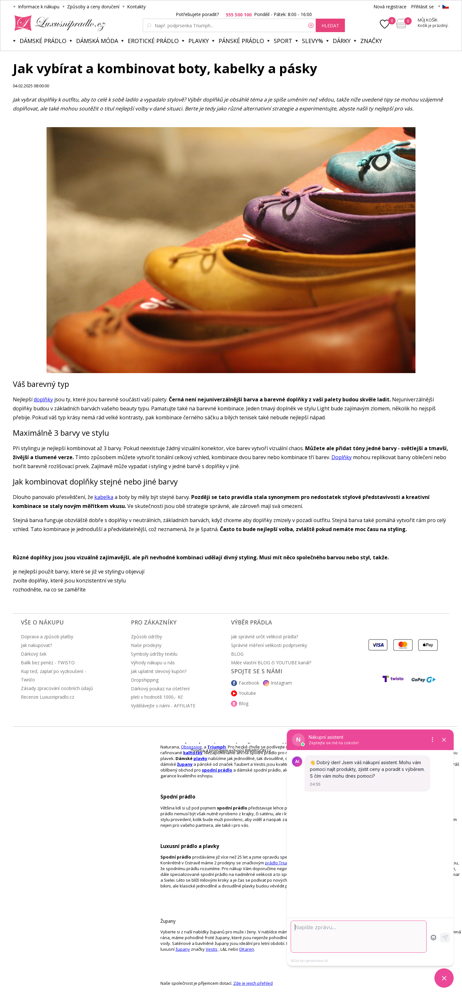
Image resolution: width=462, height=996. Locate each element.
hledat (330, 25)
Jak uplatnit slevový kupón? (158, 671)
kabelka (103, 497)
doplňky (43, 399)
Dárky (342, 41)
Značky (371, 41)
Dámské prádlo (43, 41)
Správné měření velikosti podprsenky (269, 645)
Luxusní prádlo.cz (58, 23)
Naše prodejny (146, 645)
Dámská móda (97, 41)
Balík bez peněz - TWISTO (48, 663)
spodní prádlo (217, 770)
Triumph (216, 747)
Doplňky (341, 457)
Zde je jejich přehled (253, 983)
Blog (243, 703)
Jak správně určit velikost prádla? (264, 636)
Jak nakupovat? (36, 645)
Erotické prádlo (153, 41)
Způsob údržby (146, 636)
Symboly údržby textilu (154, 654)
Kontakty (136, 7)
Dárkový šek (34, 654)
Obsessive (191, 747)
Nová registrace (389, 7)
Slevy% (312, 41)
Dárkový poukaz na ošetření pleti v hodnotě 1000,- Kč (160, 693)
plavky (200, 758)
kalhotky (192, 753)
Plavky (198, 41)
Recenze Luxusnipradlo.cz (47, 697)
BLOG (237, 654)
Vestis (212, 949)
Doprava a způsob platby (47, 636)
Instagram (281, 683)
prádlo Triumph (280, 863)
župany (185, 764)
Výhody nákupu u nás (153, 663)
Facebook (249, 683)
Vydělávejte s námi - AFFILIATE (163, 706)
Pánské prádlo (241, 41)
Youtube (247, 693)
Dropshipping (144, 680)
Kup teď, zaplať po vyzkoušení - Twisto (53, 675)
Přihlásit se (422, 7)
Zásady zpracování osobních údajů (57, 688)
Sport (283, 41)
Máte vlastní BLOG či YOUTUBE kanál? (271, 663)
